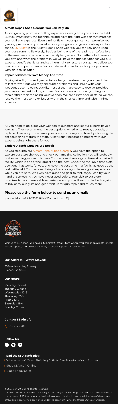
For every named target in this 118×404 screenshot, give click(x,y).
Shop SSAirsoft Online (21, 365)
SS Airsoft (21, 48)
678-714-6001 (17, 325)
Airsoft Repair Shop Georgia (52, 151)
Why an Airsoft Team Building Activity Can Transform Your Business (53, 360)
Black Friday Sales (18, 370)
